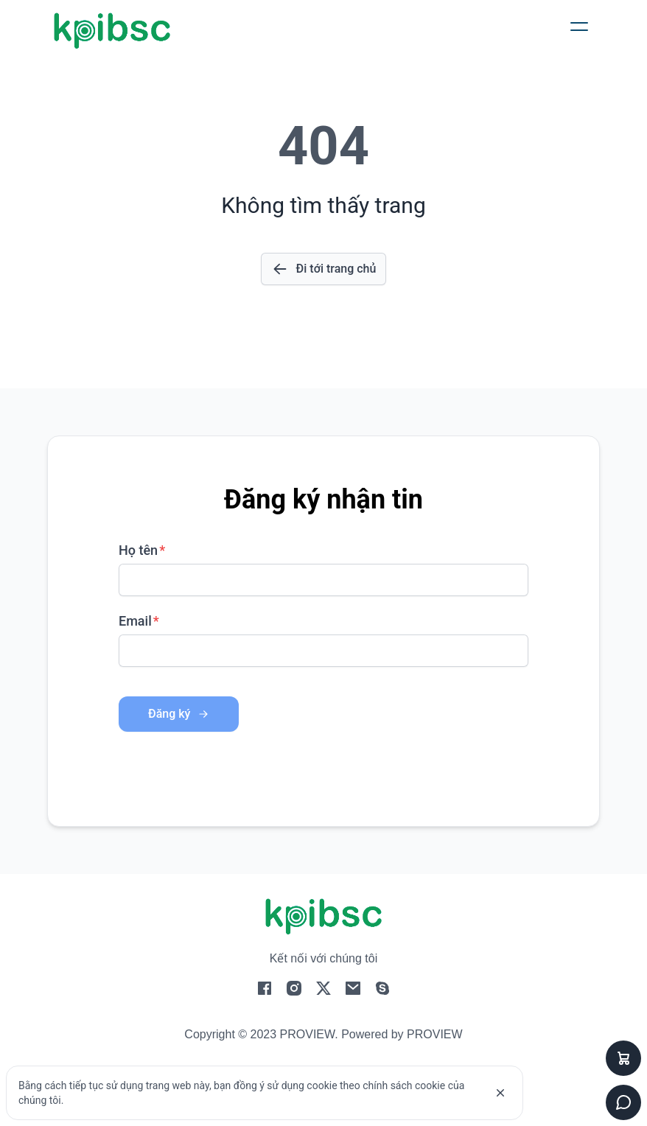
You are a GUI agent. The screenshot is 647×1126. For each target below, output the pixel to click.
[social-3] (353, 992)
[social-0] (264, 992)
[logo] (112, 30)
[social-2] (323, 992)
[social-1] (294, 992)
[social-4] (382, 992)
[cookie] (500, 1093)
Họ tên (138, 550)
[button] (579, 26)
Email (135, 621)
